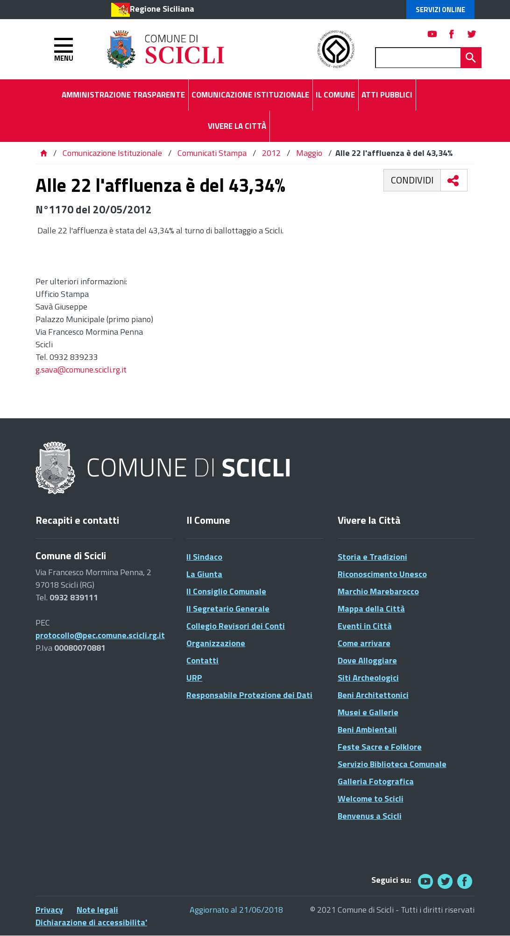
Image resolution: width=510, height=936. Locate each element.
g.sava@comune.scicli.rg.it (81, 369)
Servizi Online (440, 9)
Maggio (309, 153)
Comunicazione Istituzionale (112, 153)
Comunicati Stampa (212, 153)
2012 (271, 153)
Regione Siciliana (162, 8)
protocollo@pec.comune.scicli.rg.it (100, 635)
